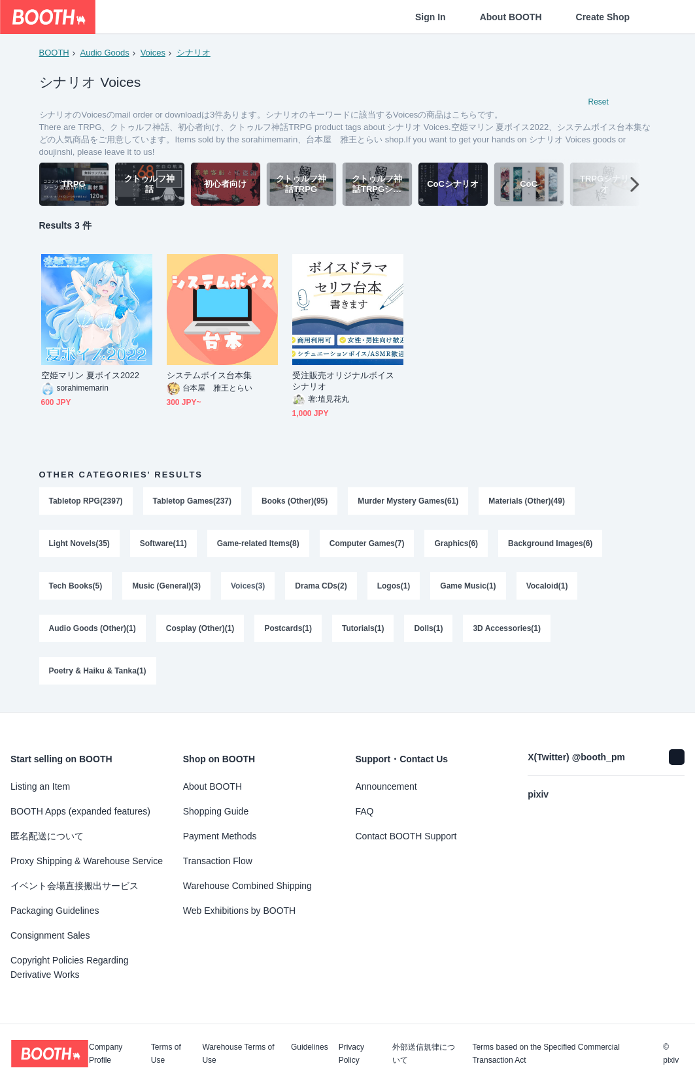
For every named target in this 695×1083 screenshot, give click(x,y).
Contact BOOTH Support (406, 836)
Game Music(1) (468, 587)
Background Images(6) (550, 544)
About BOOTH (511, 17)
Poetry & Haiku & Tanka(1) (97, 674)
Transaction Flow (217, 861)
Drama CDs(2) (321, 587)
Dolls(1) (429, 631)
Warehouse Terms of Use (238, 1053)
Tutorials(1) (363, 631)
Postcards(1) (289, 631)
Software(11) (163, 544)
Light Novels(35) (79, 544)
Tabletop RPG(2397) (86, 501)
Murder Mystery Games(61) (408, 501)
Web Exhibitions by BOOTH (239, 910)
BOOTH (54, 52)
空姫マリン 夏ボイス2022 (90, 376)
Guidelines (309, 1047)
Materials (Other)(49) (527, 501)
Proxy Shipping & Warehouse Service (86, 861)
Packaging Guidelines (54, 910)
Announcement (386, 786)
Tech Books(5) (76, 587)
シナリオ (194, 52)
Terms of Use (166, 1053)
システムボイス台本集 (209, 376)
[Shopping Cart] (664, 17)
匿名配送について (47, 836)
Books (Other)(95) (295, 501)
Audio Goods (104, 52)
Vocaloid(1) (547, 587)
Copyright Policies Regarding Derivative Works (69, 967)
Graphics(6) (457, 544)
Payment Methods (220, 836)
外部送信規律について (423, 1053)
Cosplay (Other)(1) (200, 631)
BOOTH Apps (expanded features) (80, 811)
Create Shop (603, 17)
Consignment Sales (50, 935)
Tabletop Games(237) (192, 501)
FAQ (365, 811)
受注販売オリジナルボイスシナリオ (343, 381)
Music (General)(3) (166, 587)
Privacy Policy (351, 1053)
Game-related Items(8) (258, 544)
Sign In (430, 17)
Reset (598, 101)
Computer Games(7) (367, 544)
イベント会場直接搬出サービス (74, 886)
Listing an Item (40, 786)
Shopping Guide (215, 811)
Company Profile (105, 1053)
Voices (153, 52)
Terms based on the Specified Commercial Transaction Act (545, 1053)
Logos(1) (394, 587)
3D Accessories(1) (507, 631)
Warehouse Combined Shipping (247, 886)
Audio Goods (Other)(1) (92, 631)
